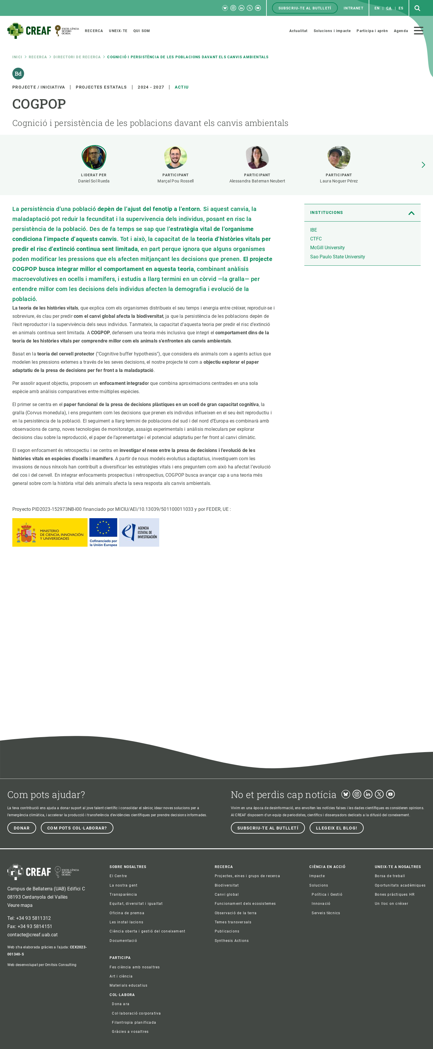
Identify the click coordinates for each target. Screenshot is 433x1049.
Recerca (38, 57)
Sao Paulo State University (337, 257)
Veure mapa (20, 905)
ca (389, 8)
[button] (423, 165)
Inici (17, 57)
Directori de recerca (77, 57)
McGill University (327, 247)
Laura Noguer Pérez (339, 181)
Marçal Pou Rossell (175, 181)
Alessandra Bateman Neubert (257, 181)
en (377, 8)
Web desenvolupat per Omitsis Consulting (41, 965)
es (401, 8)
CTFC (316, 239)
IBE (313, 230)
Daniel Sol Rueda (94, 181)
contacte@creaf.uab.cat (32, 934)
